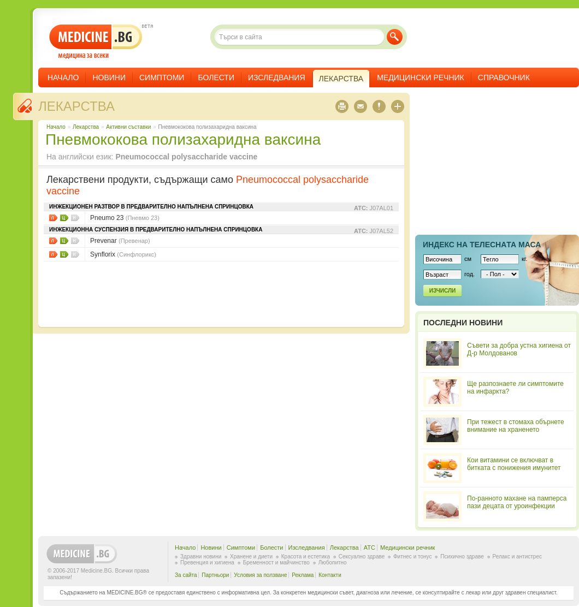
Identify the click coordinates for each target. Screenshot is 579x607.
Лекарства (76, 106)
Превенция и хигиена (207, 563)
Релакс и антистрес (517, 557)
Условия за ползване (260, 575)
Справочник (504, 77)
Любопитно (332, 563)
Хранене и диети (251, 557)
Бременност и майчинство (276, 563)
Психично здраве (462, 557)
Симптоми (161, 77)
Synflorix (123, 254)
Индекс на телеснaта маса (482, 244)
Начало (63, 77)
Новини (109, 77)
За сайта (186, 575)
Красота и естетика (305, 557)
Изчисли (442, 291)
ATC (369, 547)
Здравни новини (200, 557)
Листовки (53, 218)
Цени (64, 218)
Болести (216, 77)
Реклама (303, 575)
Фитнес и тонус (412, 557)
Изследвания (276, 77)
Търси (395, 37)
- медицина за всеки (96, 42)
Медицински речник (420, 77)
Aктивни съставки (128, 127)
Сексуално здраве (362, 557)
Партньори (215, 575)
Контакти (329, 575)
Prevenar (120, 241)
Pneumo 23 (124, 218)
